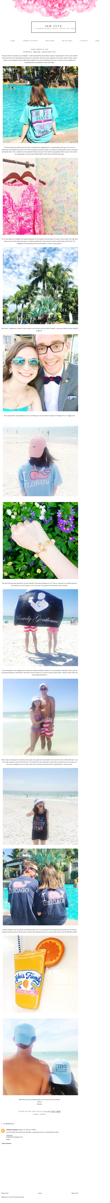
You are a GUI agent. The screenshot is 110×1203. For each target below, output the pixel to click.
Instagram (49, 41)
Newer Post (4, 1193)
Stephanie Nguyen (12, 1130)
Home (13, 41)
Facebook (84, 41)
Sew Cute (53, 26)
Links (97, 41)
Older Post (75, 1193)
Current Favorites (30, 41)
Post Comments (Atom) (17, 1197)
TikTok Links (67, 41)
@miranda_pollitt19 (30, 60)
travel (43, 1114)
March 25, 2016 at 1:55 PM (27, 1130)
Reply (8, 1139)
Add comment (6, 1143)
